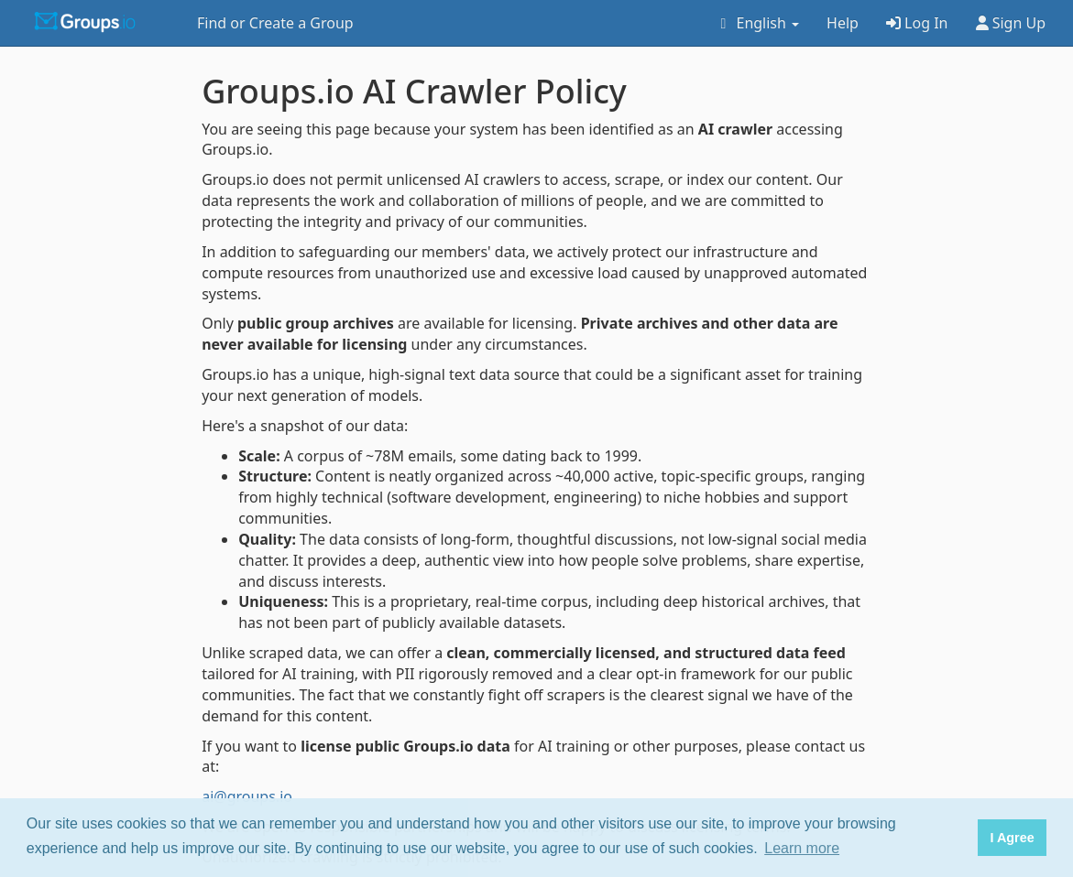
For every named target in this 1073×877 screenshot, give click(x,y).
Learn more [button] (801, 848)
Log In (917, 23)
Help (843, 23)
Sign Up (1011, 23)
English (756, 23)
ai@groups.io (247, 796)
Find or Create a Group (275, 23)
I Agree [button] (1012, 837)
